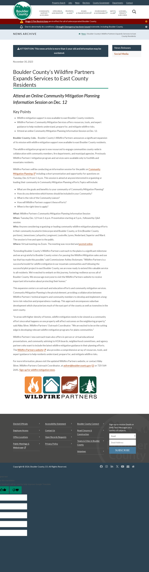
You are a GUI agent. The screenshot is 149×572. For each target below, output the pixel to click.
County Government (101, 3)
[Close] (147, 21)
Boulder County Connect (88, 424)
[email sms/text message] (122, 436)
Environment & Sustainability (100, 12)
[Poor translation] (16, 490)
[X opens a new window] (117, 466)
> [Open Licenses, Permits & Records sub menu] (127, 12)
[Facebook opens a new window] (101, 466)
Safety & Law (113, 12)
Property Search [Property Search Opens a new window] (58, 3)
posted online (86, 244)
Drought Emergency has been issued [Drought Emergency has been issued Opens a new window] (73, 26)
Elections (86, 3)
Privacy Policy (51, 443)
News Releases (122, 47)
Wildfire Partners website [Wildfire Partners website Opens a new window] (30, 349)
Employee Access (20, 430)
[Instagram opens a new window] (106, 466)
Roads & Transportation (83, 12)
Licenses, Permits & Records (122, 13)
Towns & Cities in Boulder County (88, 443)
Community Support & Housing (44, 13)
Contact (129, 3)
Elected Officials (20, 424)
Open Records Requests (55, 437)
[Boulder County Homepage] (22, 10)
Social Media (121, 53)
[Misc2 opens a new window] (133, 466)
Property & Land (69, 12)
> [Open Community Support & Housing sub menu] (49, 12)
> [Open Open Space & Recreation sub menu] (63, 12)
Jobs (70, 3)
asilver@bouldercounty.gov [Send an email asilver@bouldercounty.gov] (77, 365)
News (77, 3)
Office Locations (20, 437)
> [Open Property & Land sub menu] (73, 12)
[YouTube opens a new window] (122, 466)
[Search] (134, 12)
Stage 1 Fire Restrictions (36, 21)
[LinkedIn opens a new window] (112, 466)
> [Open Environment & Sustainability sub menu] (107, 12)
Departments (117, 3)
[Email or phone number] (122, 442)
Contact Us (50, 430)
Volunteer (81, 451)
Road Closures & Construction (84, 432)
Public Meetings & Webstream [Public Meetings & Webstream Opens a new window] (21, 445)
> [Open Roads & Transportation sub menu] (91, 12)
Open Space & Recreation (57, 12)
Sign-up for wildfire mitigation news (37, 369)
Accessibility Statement (55, 424)
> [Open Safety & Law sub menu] (115, 12)
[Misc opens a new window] (128, 466)
